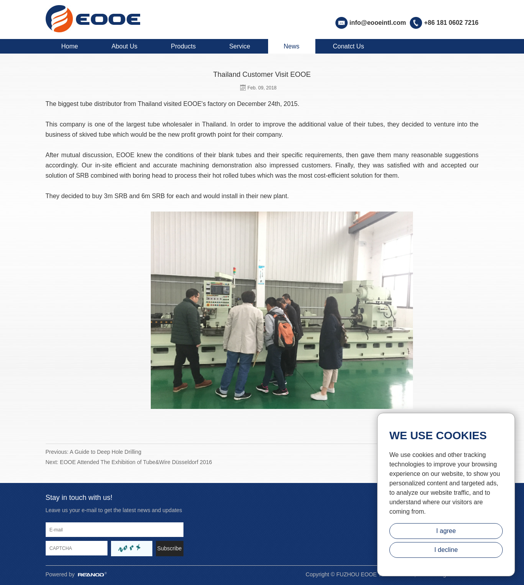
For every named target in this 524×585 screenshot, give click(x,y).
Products (183, 46)
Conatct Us (348, 46)
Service (239, 46)
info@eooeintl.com (378, 22)
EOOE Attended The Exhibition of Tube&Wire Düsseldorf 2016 (136, 462)
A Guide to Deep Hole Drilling (105, 452)
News (292, 46)
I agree (446, 530)
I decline (446, 549)
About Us (124, 46)
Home (69, 46)
